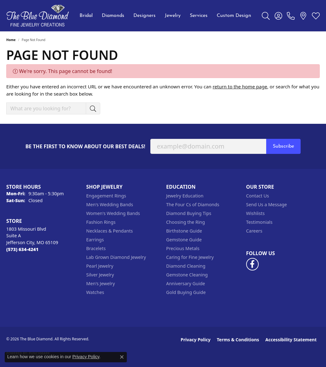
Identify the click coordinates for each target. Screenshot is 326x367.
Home (11, 40)
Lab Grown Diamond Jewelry (116, 257)
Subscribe (283, 146)
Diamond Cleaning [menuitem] (185, 266)
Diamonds (113, 15)
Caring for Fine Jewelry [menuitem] (190, 257)
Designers (144, 15)
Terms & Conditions (238, 340)
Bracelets (96, 248)
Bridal (86, 15)
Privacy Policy (195, 340)
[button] (266, 15)
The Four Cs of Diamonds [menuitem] (193, 204)
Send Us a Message (266, 204)
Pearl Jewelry (99, 266)
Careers (254, 231)
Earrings (95, 240)
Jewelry (173, 15)
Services (199, 15)
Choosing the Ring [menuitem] (185, 222)
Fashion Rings (101, 222)
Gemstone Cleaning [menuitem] (187, 275)
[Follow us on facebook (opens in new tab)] (252, 264)
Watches (95, 292)
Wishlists (255, 213)
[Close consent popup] (122, 357)
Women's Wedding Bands (113, 213)
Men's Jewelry (100, 283)
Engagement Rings (106, 196)
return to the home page (240, 86)
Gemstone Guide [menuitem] (184, 240)
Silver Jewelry (100, 275)
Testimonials (259, 222)
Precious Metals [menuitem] (182, 248)
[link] (291, 15)
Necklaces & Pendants (109, 231)
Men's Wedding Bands (109, 204)
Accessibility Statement (291, 340)
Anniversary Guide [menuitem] (185, 283)
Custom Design (234, 15)
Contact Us (257, 196)
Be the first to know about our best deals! (85, 146)
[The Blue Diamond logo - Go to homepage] (37, 15)
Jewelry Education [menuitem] (185, 196)
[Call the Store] (22, 249)
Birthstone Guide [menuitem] (184, 231)
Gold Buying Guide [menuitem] (186, 292)
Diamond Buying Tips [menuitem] (188, 213)
